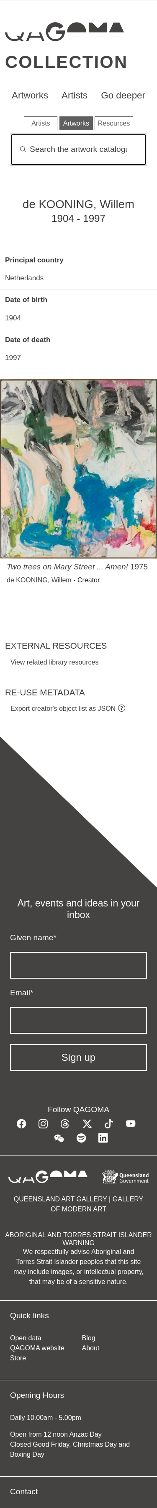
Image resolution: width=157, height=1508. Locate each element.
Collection (66, 62)
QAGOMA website (37, 1348)
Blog (88, 1338)
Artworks (30, 95)
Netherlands (24, 278)
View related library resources (54, 662)
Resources (114, 123)
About (91, 1348)
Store (18, 1358)
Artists (75, 95)
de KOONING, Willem (39, 580)
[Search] (78, 149)
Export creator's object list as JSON (63, 708)
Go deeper (123, 95)
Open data (25, 1338)
